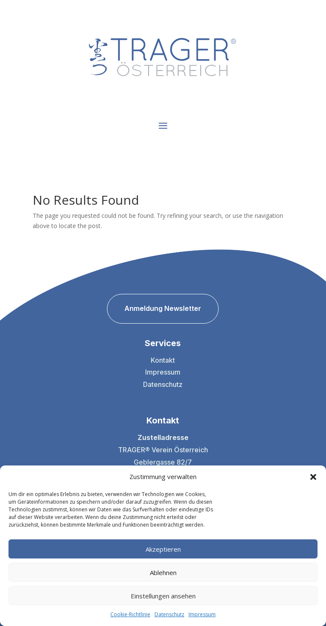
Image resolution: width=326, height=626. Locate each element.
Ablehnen (163, 572)
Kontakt (163, 360)
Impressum (202, 614)
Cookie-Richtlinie (130, 614)
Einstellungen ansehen (163, 596)
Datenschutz (169, 614)
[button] (313, 477)
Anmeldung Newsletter (162, 308)
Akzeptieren (163, 549)
